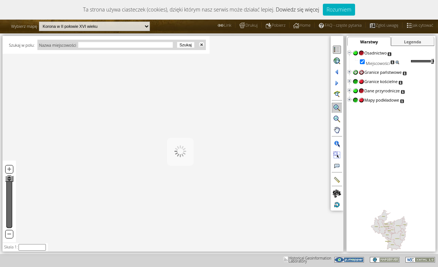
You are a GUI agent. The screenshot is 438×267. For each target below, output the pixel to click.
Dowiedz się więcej (297, 9)
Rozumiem (339, 9)
